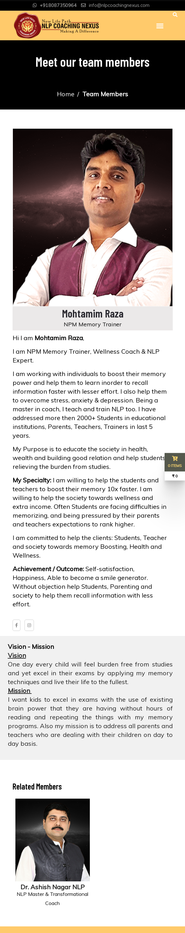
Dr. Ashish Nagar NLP (52, 887)
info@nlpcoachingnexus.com (119, 5)
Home (65, 94)
